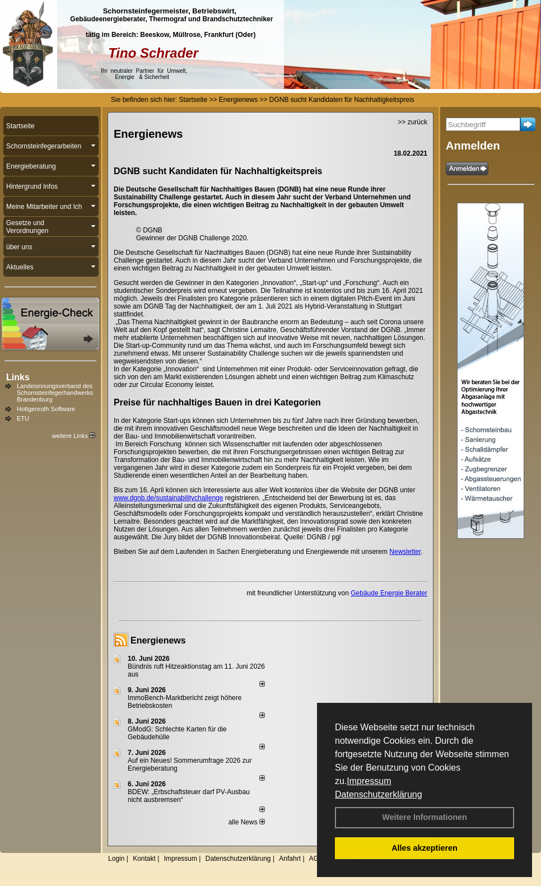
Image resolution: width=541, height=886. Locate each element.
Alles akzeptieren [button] (424, 847)
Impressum (369, 781)
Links (18, 377)
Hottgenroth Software (46, 408)
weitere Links (73, 435)
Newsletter (405, 552)
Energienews (158, 640)
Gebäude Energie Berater (389, 593)
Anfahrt (290, 858)
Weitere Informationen (424, 817)
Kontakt (144, 858)
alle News (246, 822)
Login (116, 858)
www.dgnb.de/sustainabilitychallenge (168, 498)
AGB (316, 858)
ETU (23, 418)
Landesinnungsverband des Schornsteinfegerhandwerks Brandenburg (55, 393)
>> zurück (412, 122)
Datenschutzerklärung (378, 794)
